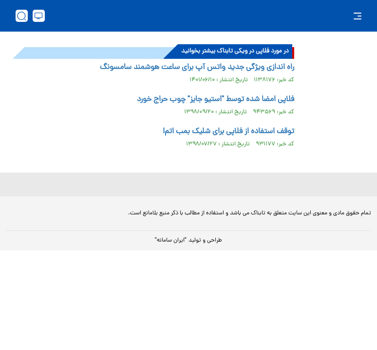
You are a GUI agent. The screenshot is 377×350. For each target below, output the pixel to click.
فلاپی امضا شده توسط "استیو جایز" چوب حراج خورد (215, 99)
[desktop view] (39, 16)
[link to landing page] (193, 15)
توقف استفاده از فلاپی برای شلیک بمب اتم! (228, 132)
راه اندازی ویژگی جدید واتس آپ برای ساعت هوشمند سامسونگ (197, 67)
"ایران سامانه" (171, 240)
